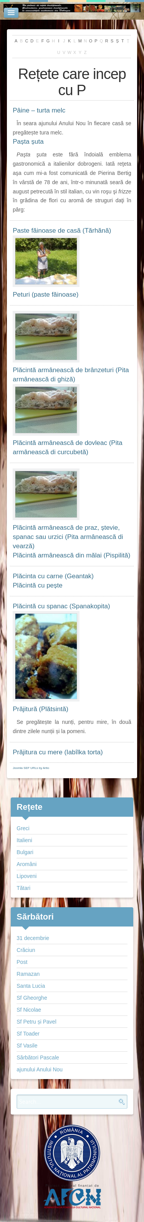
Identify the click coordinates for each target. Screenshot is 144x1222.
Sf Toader (28, 1034)
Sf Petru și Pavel (36, 1022)
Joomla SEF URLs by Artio (31, 768)
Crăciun (26, 950)
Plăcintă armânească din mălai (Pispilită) (71, 555)
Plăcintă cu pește (37, 585)
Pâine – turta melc (39, 110)
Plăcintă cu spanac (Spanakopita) (61, 606)
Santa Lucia (31, 986)
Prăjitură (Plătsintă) (40, 709)
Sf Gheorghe (32, 998)
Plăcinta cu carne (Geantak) (53, 576)
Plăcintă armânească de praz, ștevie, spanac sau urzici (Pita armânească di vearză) (68, 537)
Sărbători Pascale (38, 1057)
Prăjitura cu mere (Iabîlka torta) (58, 752)
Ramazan (28, 974)
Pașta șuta (28, 141)
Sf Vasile (27, 1045)
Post (22, 962)
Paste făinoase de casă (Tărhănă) (62, 230)
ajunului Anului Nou (40, 1069)
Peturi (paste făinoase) (45, 294)
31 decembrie (33, 938)
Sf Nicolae (29, 1010)
